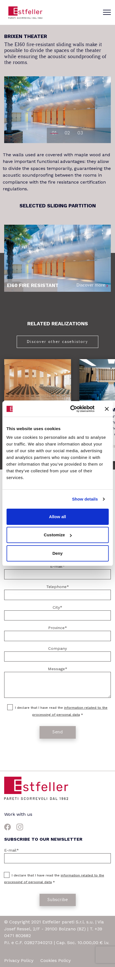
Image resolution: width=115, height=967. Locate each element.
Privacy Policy (19, 960)
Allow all (57, 516)
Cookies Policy (55, 960)
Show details (85, 499)
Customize (58, 534)
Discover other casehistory (57, 341)
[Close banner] (107, 409)
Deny (57, 553)
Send (57, 731)
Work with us (18, 814)
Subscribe (57, 899)
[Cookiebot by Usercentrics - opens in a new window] (71, 409)
